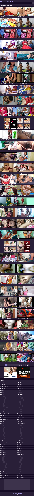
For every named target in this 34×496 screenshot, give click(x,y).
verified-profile (20, 454)
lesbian (19, 382)
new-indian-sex (20, 400)
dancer (2, 411)
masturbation (20, 394)
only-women (20, 406)
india (2, 460)
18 (23, 365)
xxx (18, 473)
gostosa (2, 448)
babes (2, 394)
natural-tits (20, 398)
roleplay (19, 433)
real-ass (19, 425)
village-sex (20, 458)
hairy (2, 450)
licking (19, 384)
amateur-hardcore (4, 386)
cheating (2, 402)
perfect (19, 419)
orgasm (19, 409)
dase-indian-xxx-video (4, 413)
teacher (19, 450)
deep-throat (3, 415)
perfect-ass (19, 421)
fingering (2, 436)
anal (2, 390)
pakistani (19, 415)
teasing (19, 452)
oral (18, 407)
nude (19, 402)
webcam (19, 460)
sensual (19, 436)
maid (19, 386)
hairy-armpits (3, 452)
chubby (2, 404)
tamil (19, 446)
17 (21, 365)
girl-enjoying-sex (3, 442)
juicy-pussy (2, 469)
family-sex (2, 433)
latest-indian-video (4, 475)
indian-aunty (3, 466)
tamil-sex (19, 448)
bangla (2, 396)
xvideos (19, 471)
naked (19, 396)
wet (19, 462)
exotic (2, 429)
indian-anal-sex (3, 464)
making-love (20, 388)
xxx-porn (19, 475)
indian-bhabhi (3, 467)
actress (2, 382)
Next (28, 365)
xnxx (19, 469)
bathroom (2, 400)
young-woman (20, 477)
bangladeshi (3, 398)
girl (1, 440)
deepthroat (3, 417)
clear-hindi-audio (4, 407)
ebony (2, 421)
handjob (2, 456)
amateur (2, 384)
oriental (19, 411)
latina (2, 477)
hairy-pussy (3, 454)
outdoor (19, 413)
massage (19, 392)
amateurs (2, 388)
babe (2, 392)
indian (2, 462)
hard (2, 458)
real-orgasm (20, 427)
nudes (19, 404)
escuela (2, 425)
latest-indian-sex (3, 473)
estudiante (2, 427)
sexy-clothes (20, 442)
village (19, 456)
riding (19, 431)
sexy (19, 440)
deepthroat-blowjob (4, 419)
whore (19, 466)
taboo (19, 444)
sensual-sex (20, 438)
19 (25, 365)
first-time (2, 438)
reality (19, 429)
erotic (2, 423)
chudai (2, 406)
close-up (2, 409)
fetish (2, 435)
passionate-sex (20, 417)
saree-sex (19, 435)
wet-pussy (19, 464)
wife (19, 467)
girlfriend (2, 444)
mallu (19, 390)
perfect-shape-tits (21, 423)
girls (2, 446)
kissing (2, 471)
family (2, 431)
